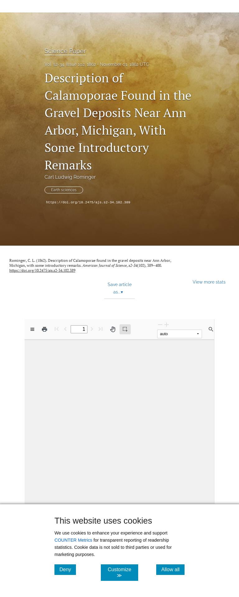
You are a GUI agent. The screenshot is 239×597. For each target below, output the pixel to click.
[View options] (32, 329)
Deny (67, 569)
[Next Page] (92, 329)
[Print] (44, 329)
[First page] (56, 329)
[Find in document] (211, 329)
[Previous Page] (65, 329)
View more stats (209, 282)
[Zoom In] (166, 324)
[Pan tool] (112, 329)
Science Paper (65, 51)
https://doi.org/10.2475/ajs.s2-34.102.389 (88, 202)
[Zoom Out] (160, 324)
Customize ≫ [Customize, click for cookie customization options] (123, 572)
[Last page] (100, 329)
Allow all (173, 569)
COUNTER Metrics (73, 540)
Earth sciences (64, 190)
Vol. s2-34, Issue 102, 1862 (70, 64)
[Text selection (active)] (125, 329)
